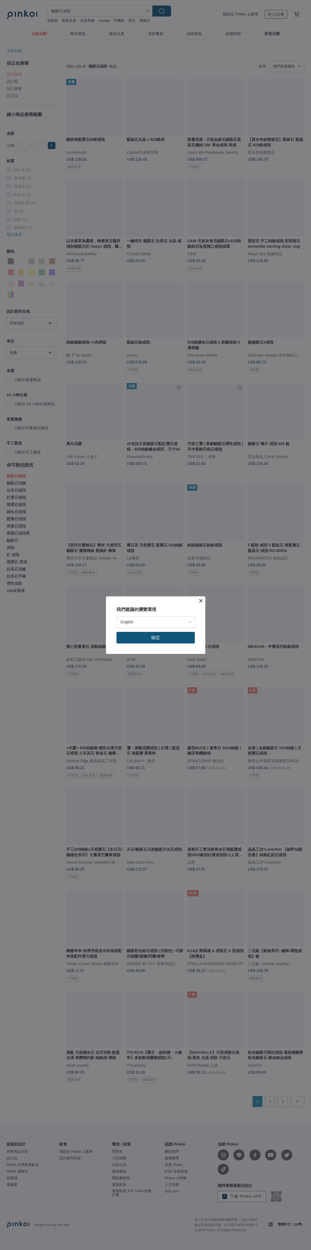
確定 (155, 637)
